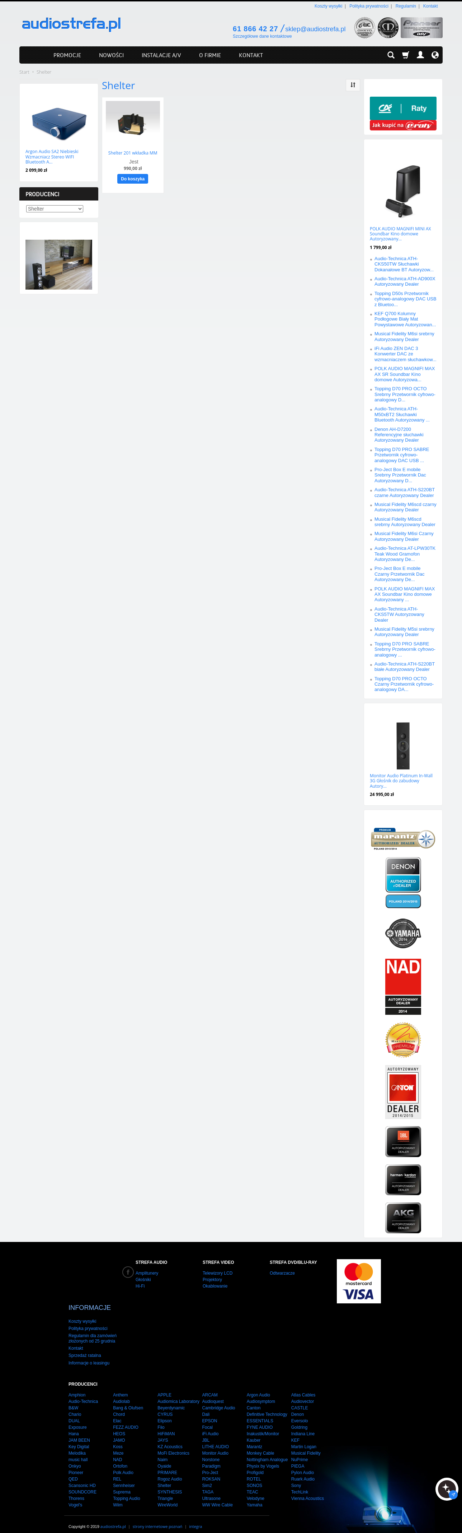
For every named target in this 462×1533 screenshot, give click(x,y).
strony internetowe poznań (158, 1519)
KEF (295, 1433)
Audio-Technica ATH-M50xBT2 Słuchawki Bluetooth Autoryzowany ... (402, 414)
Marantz (254, 1439)
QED (73, 1471)
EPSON (209, 1413)
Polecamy (383, 710)
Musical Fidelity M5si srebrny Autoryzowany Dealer (404, 631)
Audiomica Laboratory (178, 1394)
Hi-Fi (140, 1286)
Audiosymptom (261, 1394)
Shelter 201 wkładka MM (132, 152)
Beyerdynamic (171, 1400)
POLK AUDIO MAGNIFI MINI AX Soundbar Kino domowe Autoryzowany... (400, 234)
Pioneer (76, 1465)
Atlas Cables (303, 1387)
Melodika (77, 1446)
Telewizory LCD (217, 1273)
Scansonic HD (82, 1478)
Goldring (299, 1420)
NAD (117, 1452)
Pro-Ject (210, 1465)
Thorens (76, 1491)
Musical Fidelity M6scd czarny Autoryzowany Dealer (405, 507)
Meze (118, 1446)
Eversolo (299, 1413)
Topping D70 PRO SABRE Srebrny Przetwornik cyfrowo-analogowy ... (404, 649)
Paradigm (211, 1458)
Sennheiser (124, 1478)
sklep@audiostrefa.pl (315, 29)
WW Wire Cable (217, 1497)
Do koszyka (133, 178)
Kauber (254, 1433)
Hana (74, 1426)
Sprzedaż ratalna (85, 1348)
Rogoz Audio (169, 1471)
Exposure (78, 1420)
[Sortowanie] (353, 85)
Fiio (160, 1420)
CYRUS (165, 1407)
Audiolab (121, 1394)
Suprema (122, 1484)
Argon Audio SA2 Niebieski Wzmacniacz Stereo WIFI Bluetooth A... (51, 156)
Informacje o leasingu (89, 1355)
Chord (119, 1407)
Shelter (164, 1478)
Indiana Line (303, 1426)
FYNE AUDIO (260, 1420)
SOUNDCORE (82, 1484)
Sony (296, 1478)
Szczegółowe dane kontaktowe (262, 36)
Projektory (212, 1279)
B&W (73, 1400)
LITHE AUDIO (215, 1439)
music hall (78, 1452)
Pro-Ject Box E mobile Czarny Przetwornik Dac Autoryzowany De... (399, 574)
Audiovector (302, 1394)
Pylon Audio (302, 1465)
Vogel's (75, 1497)
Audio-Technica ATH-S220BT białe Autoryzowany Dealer (404, 666)
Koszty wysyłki (328, 6)
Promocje (383, 146)
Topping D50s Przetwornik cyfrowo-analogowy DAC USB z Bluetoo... (405, 299)
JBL (205, 1433)
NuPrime (299, 1452)
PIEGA (298, 1458)
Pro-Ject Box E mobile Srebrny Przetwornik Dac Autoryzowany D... (400, 475)
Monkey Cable (260, 1446)
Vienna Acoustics (307, 1491)
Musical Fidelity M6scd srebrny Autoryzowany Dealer (404, 521)
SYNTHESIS (169, 1484)
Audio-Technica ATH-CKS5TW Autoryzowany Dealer (399, 614)
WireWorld (167, 1497)
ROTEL (254, 1471)
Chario (75, 1407)
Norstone (211, 1452)
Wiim (118, 1497)
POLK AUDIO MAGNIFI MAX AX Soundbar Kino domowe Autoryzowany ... (404, 594)
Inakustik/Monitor (263, 1426)
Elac (117, 1413)
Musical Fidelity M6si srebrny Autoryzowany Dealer (404, 336)
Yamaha (255, 1497)
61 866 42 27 (255, 29)
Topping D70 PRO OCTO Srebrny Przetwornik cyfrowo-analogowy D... (404, 394)
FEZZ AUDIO (125, 1420)
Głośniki (143, 1279)
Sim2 (207, 1478)
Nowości (37, 90)
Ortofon (120, 1458)
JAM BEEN (79, 1433)
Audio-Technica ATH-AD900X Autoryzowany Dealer (404, 281)
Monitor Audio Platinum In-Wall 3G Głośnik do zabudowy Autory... (401, 781)
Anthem (120, 1387)
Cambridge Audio (218, 1400)
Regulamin (406, 6)
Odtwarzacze (282, 1273)
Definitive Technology (267, 1407)
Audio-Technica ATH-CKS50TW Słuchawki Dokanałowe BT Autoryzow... (404, 264)
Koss (118, 1439)
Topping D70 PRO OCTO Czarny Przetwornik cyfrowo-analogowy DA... (404, 684)
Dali (205, 1407)
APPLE (164, 1387)
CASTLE (299, 1400)
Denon (297, 1407)
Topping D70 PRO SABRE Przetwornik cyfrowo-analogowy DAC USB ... (401, 455)
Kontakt (430, 6)
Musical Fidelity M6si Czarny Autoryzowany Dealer (404, 536)
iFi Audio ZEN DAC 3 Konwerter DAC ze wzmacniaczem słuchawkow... (405, 354)
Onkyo (75, 1458)
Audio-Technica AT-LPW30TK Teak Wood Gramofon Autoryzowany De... (404, 553)
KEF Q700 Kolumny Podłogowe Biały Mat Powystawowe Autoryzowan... (405, 319)
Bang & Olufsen (128, 1400)
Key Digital (79, 1439)
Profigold (255, 1465)
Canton (254, 1400)
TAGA (207, 1484)
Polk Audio (123, 1465)
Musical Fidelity (306, 1446)
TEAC (252, 1484)
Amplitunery (147, 1273)
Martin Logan (303, 1439)
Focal (207, 1420)
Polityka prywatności (368, 6)
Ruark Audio (303, 1471)
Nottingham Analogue (267, 1452)
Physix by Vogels (263, 1458)
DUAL (74, 1413)
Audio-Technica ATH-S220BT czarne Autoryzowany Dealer (404, 492)
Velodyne (255, 1491)
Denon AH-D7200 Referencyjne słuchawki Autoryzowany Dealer (399, 435)
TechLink (299, 1484)
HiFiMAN (166, 1426)
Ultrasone (211, 1491)
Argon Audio (258, 1387)
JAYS (162, 1433)
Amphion (77, 1387)
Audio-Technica (83, 1394)
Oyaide (164, 1458)
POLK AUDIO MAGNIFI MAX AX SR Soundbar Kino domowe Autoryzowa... (404, 374)
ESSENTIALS (260, 1413)
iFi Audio (210, 1426)
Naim (162, 1452)
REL (117, 1471)
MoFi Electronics (173, 1446)
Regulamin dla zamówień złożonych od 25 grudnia (93, 1331)
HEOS (119, 1426)
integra (195, 1519)
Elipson (164, 1413)
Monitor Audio (215, 1446)
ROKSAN (211, 1471)
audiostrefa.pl (113, 1519)
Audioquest (212, 1394)
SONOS (254, 1478)
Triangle (165, 1491)
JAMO (119, 1433)
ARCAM (209, 1387)
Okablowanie (215, 1286)
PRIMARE (167, 1465)
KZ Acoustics (169, 1439)
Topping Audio (126, 1491)
